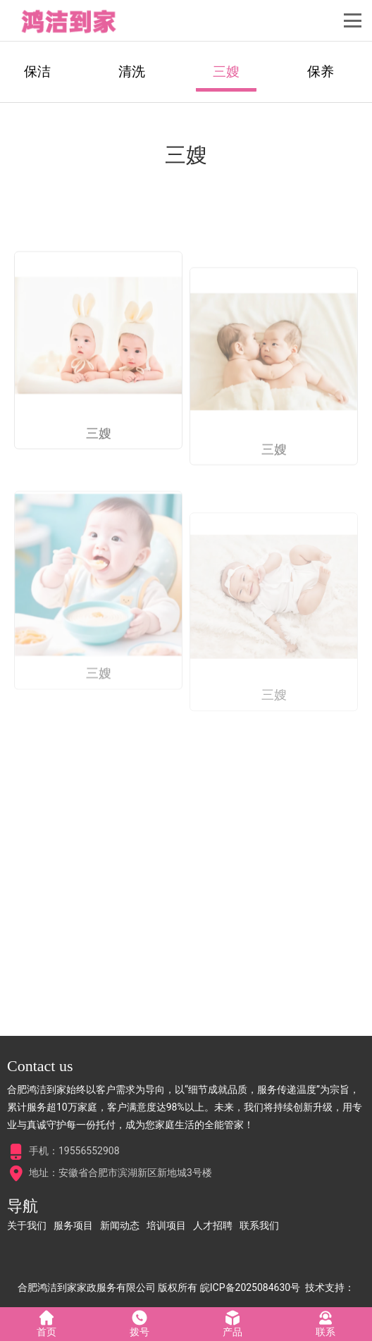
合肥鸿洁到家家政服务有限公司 (87, 1287)
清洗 (131, 71)
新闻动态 (120, 1225)
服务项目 (73, 1225)
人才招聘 (212, 1225)
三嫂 (226, 71)
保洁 (37, 71)
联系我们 (259, 1225)
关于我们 (26, 1225)
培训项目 (166, 1225)
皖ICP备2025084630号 (250, 1287)
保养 (320, 71)
